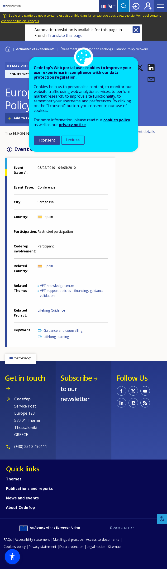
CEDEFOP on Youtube (145, 391)
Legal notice (95, 546)
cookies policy (116, 120)
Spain (49, 266)
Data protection (71, 546)
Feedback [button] (162, 519)
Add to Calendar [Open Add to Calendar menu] (27, 118)
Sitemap (114, 546)
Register (148, 6)
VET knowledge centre (57, 285)
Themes (13, 479)
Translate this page (65, 35)
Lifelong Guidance (51, 310)
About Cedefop (20, 507)
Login (136, 6)
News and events (22, 498)
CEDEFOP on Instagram (133, 403)
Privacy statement (42, 546)
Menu (160, 6)
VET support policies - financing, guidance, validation (72, 293)
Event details (144, 131)
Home (8, 48)
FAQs (8, 539)
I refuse (73, 140)
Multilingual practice (68, 539)
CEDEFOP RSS (145, 403)
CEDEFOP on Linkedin (121, 403)
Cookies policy (15, 546)
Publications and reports (29, 488)
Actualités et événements (35, 49)
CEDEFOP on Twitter (133, 391)
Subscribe (76, 378)
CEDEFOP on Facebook (121, 391)
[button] (139, 67)
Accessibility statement (32, 539)
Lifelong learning (56, 336)
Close (136, 29)
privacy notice (72, 124)
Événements (70, 49)
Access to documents (102, 539)
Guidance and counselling (62, 330)
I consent (47, 140)
